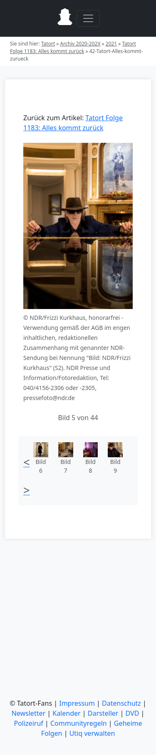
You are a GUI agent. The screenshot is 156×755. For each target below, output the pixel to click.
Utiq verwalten (92, 733)
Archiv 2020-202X (80, 43)
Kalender (66, 713)
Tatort (48, 43)
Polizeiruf (28, 723)
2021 (111, 43)
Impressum (77, 703)
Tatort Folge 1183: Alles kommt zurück (73, 47)
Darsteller (103, 713)
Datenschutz (121, 703)
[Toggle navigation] (88, 18)
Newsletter (28, 713)
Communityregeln (78, 723)
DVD (132, 713)
